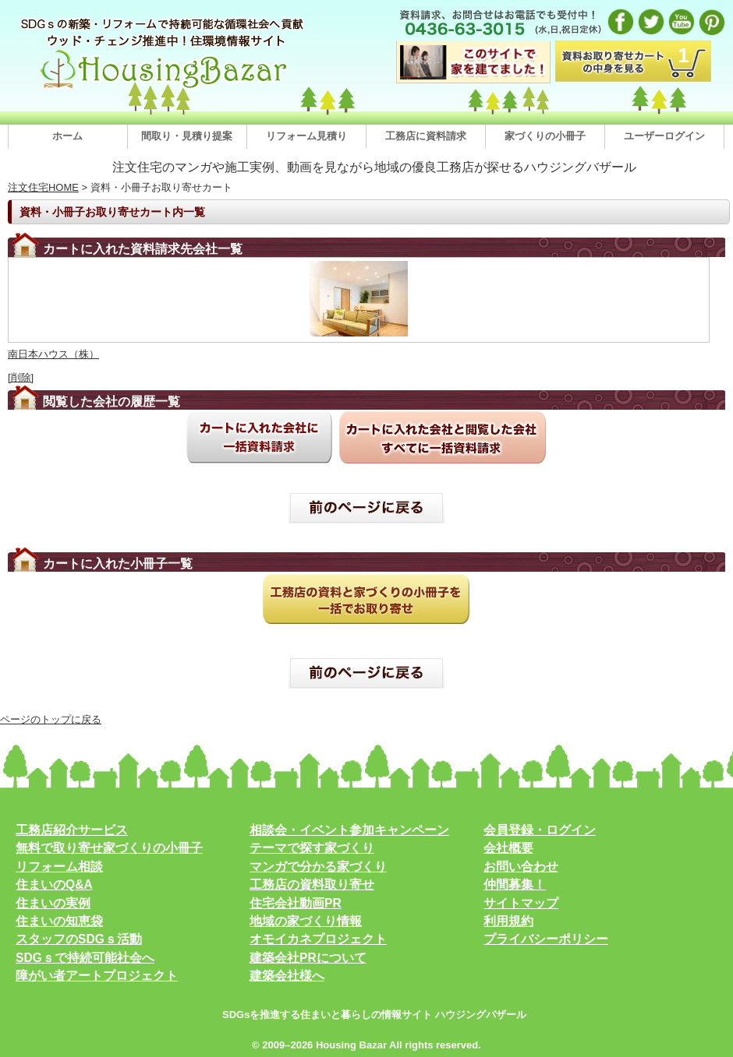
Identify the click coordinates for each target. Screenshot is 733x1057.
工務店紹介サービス (72, 830)
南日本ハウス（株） (53, 354)
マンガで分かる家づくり (318, 866)
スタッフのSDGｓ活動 (79, 939)
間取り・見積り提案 (186, 136)
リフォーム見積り (306, 136)
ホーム (67, 136)
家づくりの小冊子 (545, 136)
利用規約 (508, 921)
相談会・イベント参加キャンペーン (349, 830)
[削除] (21, 377)
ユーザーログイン (664, 136)
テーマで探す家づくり (312, 847)
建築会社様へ (287, 975)
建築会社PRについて (308, 957)
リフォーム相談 (59, 866)
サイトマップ (520, 903)
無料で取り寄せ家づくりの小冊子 (109, 847)
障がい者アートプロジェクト (97, 975)
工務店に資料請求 (425, 136)
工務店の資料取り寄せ (312, 884)
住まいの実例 (53, 903)
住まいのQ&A (54, 884)
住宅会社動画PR (296, 903)
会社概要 (508, 847)
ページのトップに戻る (50, 719)
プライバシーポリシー (545, 939)
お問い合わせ (520, 866)
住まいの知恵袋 (59, 921)
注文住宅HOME (43, 187)
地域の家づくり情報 (306, 921)
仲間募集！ (514, 884)
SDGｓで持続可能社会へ (85, 957)
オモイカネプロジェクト (318, 939)
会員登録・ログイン (539, 830)
